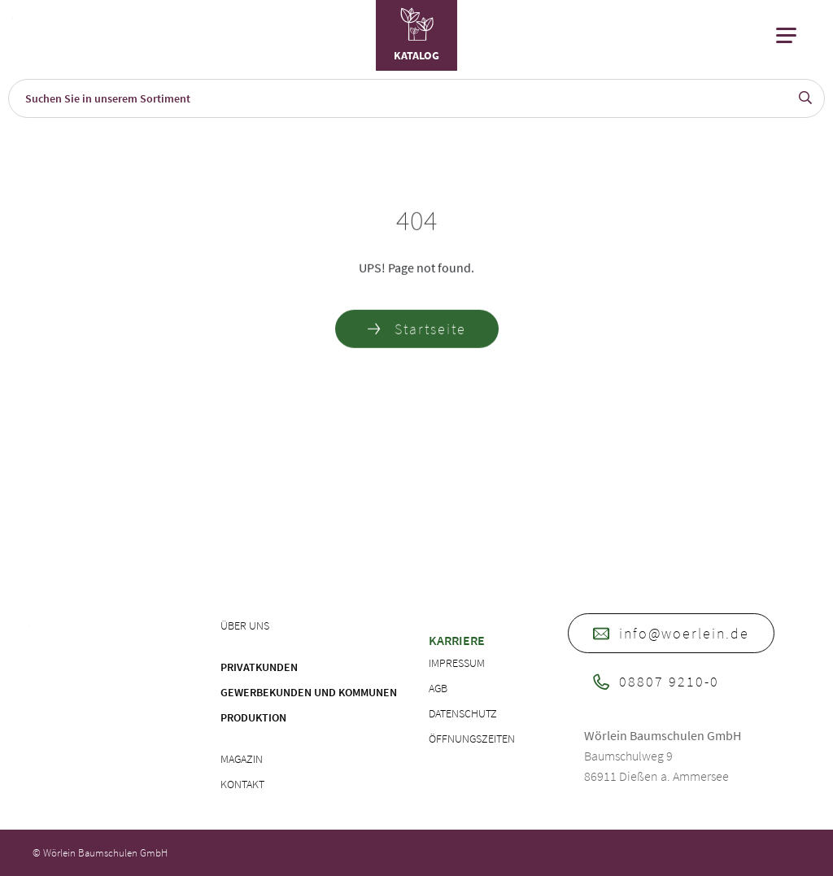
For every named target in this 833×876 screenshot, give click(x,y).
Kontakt (242, 784)
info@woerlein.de (671, 633)
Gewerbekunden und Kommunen (308, 692)
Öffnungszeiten (472, 738)
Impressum (457, 663)
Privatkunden (259, 667)
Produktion (253, 717)
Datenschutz (463, 713)
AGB (438, 688)
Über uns (244, 625)
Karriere (457, 640)
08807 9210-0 (656, 681)
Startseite (417, 331)
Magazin (241, 759)
